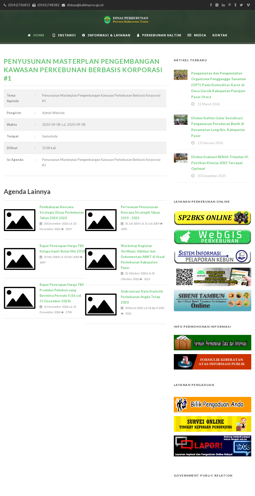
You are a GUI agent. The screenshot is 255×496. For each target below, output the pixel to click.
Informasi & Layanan (106, 35)
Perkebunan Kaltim (159, 35)
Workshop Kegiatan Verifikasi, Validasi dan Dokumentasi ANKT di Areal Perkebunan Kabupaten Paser (143, 257)
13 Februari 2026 (210, 143)
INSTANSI (64, 35)
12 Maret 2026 (208, 104)
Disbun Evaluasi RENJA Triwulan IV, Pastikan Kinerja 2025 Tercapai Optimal (220, 163)
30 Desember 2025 (211, 176)
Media (197, 35)
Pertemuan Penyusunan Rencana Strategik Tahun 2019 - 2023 (140, 212)
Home (36, 35)
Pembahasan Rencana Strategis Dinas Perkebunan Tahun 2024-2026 (62, 212)
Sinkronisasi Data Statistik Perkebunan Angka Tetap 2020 (142, 296)
